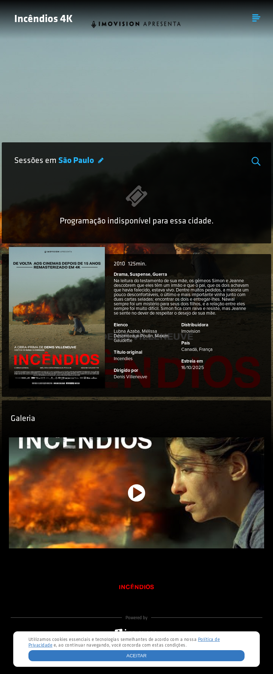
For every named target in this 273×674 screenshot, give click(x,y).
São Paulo (77, 161)
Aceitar (137, 655)
